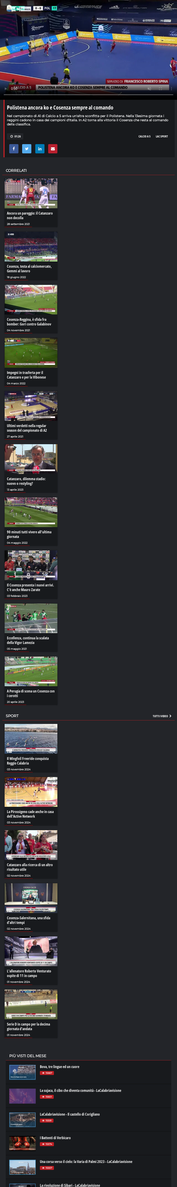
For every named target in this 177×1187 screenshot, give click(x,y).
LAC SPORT (162, 136)
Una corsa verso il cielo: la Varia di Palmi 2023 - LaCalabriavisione (86, 1161)
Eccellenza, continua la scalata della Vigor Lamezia (28, 640)
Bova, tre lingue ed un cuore (59, 1066)
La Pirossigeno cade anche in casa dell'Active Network (30, 814)
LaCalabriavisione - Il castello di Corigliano (70, 1114)
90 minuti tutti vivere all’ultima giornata (29, 534)
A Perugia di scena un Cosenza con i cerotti (31, 693)
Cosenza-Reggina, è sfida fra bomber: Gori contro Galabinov (29, 322)
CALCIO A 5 (144, 136)
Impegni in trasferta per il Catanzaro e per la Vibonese (26, 375)
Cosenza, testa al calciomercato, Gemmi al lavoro (29, 268)
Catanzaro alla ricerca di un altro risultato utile (30, 867)
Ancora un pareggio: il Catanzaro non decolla (30, 215)
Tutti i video (162, 716)
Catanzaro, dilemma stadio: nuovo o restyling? (26, 481)
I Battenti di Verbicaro (55, 1137)
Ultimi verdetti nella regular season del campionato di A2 (27, 428)
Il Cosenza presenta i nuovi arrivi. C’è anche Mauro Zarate (30, 587)
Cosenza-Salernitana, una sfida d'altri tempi (28, 920)
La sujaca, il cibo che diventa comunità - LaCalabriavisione (80, 1090)
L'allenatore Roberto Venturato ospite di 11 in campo (29, 973)
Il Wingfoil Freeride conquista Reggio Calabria (28, 761)
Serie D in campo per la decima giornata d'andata (28, 1026)
